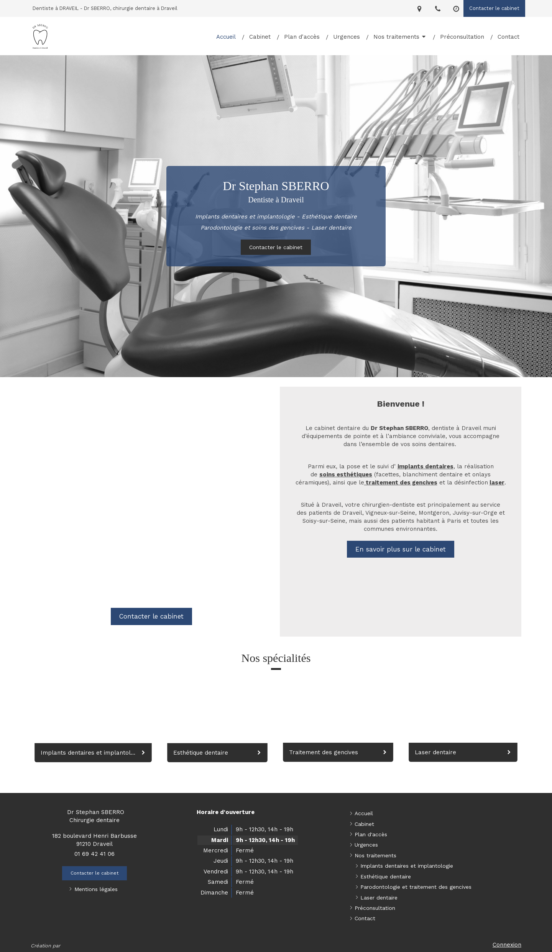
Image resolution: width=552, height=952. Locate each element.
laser (497, 482)
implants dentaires (425, 466)
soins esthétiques (345, 474)
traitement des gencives (400, 482)
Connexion (507, 944)
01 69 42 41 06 (94, 853)
